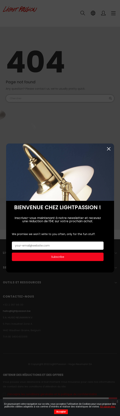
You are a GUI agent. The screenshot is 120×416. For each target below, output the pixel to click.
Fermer (108, 147)
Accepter (61, 411)
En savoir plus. (108, 406)
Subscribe (57, 256)
